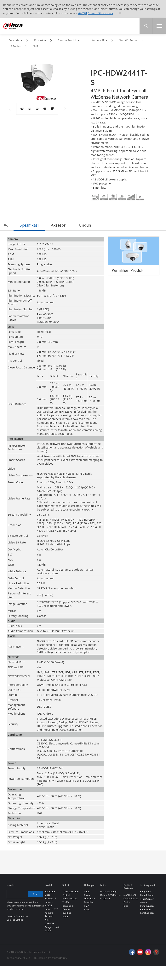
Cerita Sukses (130, 898)
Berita (126, 902)
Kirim (35, 894)
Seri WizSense (128, 40)
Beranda (14, 40)
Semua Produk (67, 40)
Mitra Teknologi (108, 891)
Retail (65, 916)
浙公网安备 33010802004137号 (50, 958)
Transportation (70, 891)
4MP (35, 46)
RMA (86, 905)
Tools (87, 891)
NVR (47, 919)
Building (66, 912)
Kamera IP (98, 40)
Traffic (65, 902)
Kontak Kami (146, 895)
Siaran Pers (129, 894)
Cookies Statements (100, 13)
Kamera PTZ (51, 909)
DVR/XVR (49, 923)
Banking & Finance (67, 907)
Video (87, 909)
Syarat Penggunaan (147, 904)
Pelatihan (89, 902)
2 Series (15, 46)
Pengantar (145, 891)
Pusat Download (89, 897)
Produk (38, 40)
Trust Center (147, 898)
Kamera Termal (49, 914)
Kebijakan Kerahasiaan (147, 911)
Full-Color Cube (50, 893)
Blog (125, 905)
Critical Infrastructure (69, 897)
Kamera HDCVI (49, 903)
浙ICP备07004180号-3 (18, 958)
